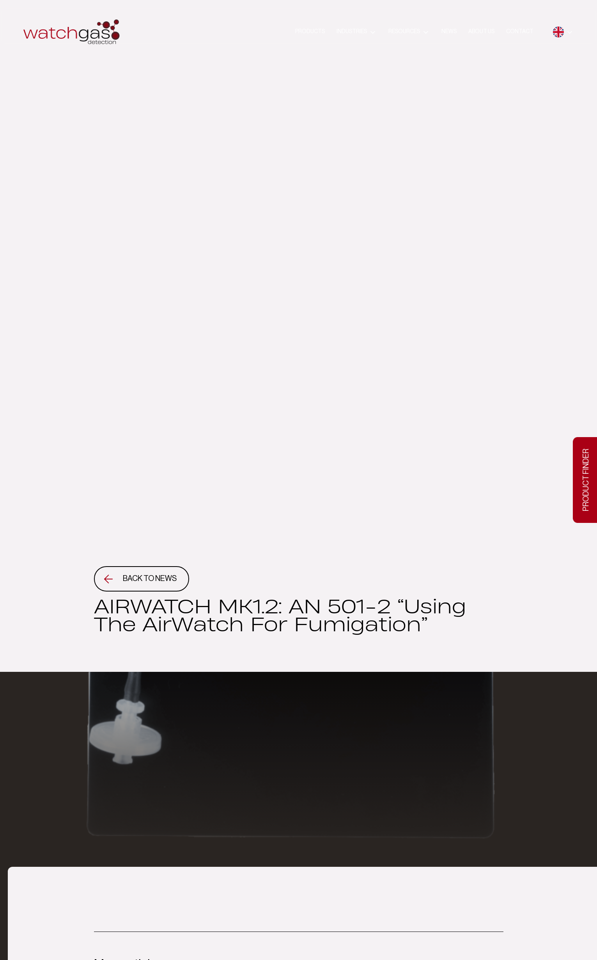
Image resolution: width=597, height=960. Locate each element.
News (449, 31)
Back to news (150, 579)
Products (310, 31)
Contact (519, 31)
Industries (352, 31)
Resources (404, 31)
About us (481, 31)
